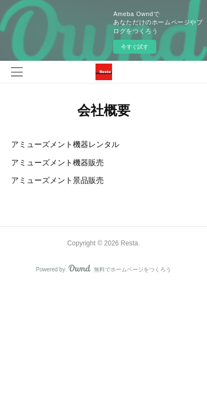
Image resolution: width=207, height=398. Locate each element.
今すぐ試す (134, 47)
